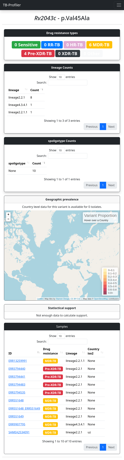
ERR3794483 (16, 385)
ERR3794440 (16, 369)
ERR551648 (16, 400)
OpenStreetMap (101, 299)
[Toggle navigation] (119, 5)
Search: (62, 82)
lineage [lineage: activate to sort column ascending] (13, 90)
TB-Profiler (12, 5)
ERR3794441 (16, 377)
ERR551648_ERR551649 (24, 408)
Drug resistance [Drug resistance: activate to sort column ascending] (50, 351)
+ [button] (8, 214)
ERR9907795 (16, 424)
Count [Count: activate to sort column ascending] (34, 90)
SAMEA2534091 (19, 432)
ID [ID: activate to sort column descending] (10, 353)
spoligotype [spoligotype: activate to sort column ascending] (16, 163)
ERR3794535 (16, 392)
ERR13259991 (17, 361)
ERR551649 (16, 416)
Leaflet (40, 299)
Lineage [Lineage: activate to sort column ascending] (78, 353)
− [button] (8, 219)
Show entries (62, 77)
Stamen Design (62, 299)
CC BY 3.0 (75, 299)
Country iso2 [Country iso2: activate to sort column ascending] (100, 351)
